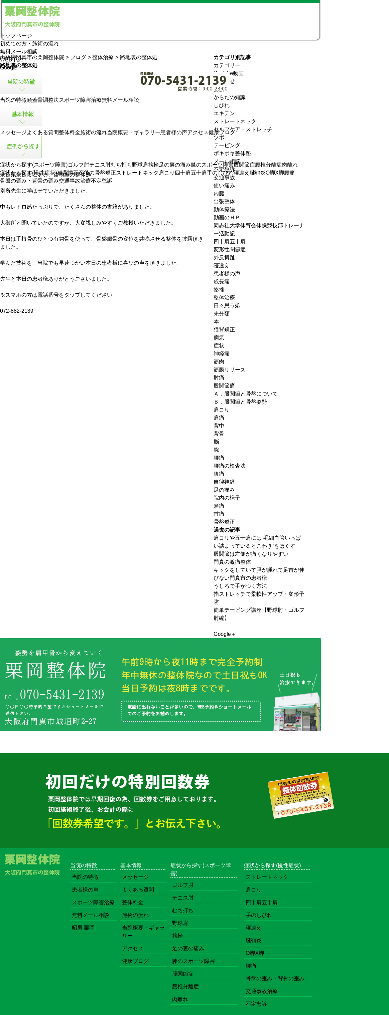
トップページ (16, 35)
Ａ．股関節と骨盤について (246, 394)
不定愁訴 (101, 181)
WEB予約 (11, 59)
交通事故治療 (75, 181)
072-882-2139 (16, 311)
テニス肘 (100, 165)
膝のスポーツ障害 (212, 165)
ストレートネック (137, 173)
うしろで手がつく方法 (240, 586)
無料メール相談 (18, 51)
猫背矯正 (68, 173)
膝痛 (219, 474)
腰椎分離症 (268, 165)
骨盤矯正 (224, 522)
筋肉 (219, 361)
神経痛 (222, 353)
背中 (219, 426)
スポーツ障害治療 (80, 100)
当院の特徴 (13, 100)
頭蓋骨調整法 (43, 100)
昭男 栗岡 (83, 928)
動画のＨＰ (227, 217)
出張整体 (224, 201)
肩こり (167, 173)
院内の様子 (227, 498)
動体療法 (224, 209)
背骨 (219, 434)
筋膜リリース (230, 369)
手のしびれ (220, 173)
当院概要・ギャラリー (133, 132)
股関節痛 (224, 386)
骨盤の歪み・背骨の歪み (29, 181)
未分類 (222, 313)
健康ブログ (222, 132)
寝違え (242, 173)
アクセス (198, 132)
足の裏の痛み (175, 165)
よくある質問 (43, 132)
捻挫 (153, 165)
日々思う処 (227, 305)
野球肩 (140, 165)
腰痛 (289, 173)
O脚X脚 (275, 173)
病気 (219, 337)
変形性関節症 (230, 249)
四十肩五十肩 (191, 173)
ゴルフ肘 (78, 165)
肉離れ (290, 165)
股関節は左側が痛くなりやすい (251, 554)
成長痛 (222, 281)
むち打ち (121, 165)
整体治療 (224, 297)
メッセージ (13, 132)
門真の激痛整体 (232, 562)
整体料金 (69, 132)
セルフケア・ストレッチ (243, 129)
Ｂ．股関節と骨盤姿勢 (240, 402)
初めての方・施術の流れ (29, 43)
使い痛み (224, 185)
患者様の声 (173, 132)
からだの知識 (230, 97)
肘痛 (219, 377)
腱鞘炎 (258, 173)
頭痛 (219, 506)
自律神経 (224, 482)
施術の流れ (93, 132)
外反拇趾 (224, 257)
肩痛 (219, 418)
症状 (219, 345)
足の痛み (224, 490)
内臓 (219, 193)
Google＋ (11, 67)
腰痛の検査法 (230, 466)
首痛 (219, 514)
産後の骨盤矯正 (97, 173)
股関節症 (244, 165)
